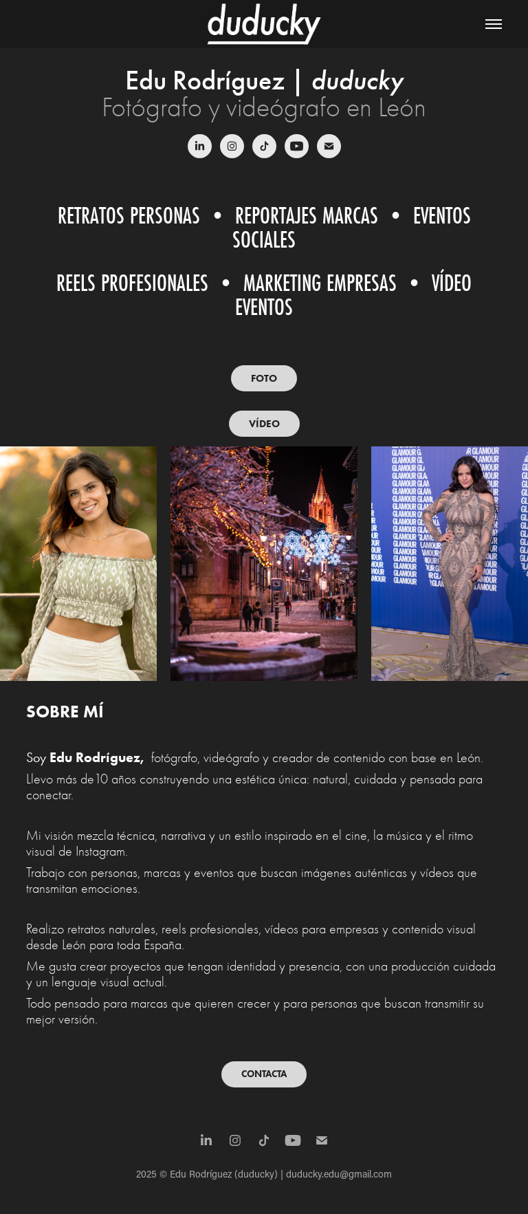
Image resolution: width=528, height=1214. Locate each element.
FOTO (264, 378)
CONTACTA (264, 1074)
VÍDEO (264, 424)
